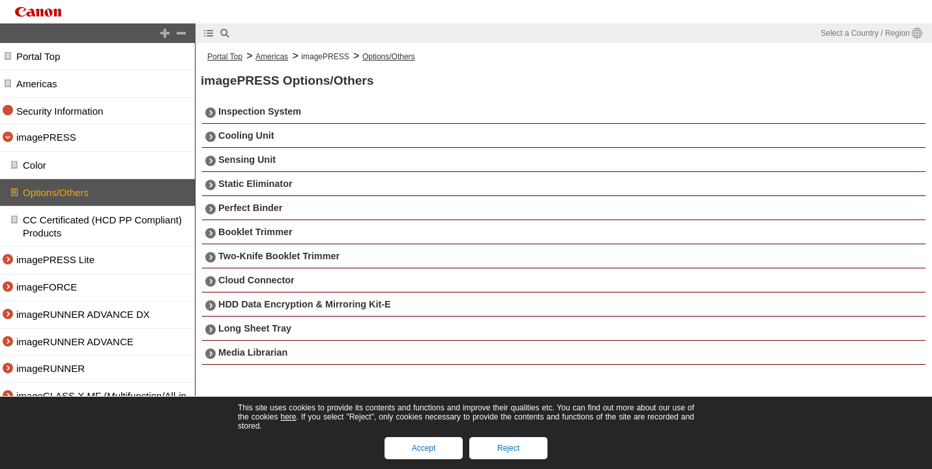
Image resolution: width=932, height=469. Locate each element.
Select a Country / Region (865, 33)
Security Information (59, 111)
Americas (36, 83)
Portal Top (38, 56)
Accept (424, 448)
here (288, 416)
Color (34, 165)
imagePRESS (325, 56)
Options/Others (56, 192)
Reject (508, 448)
